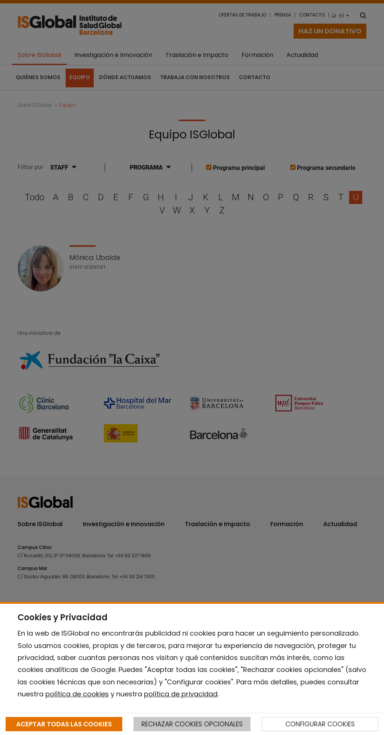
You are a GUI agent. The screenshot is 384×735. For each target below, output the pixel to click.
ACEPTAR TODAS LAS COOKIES (64, 724)
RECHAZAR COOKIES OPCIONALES (192, 724)
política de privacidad (181, 694)
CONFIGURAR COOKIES (320, 724)
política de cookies (77, 694)
